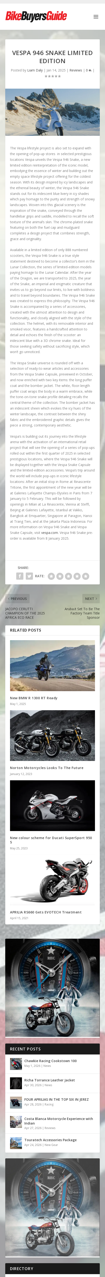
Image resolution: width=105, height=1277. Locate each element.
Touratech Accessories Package (50, 1140)
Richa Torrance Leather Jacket (49, 1080)
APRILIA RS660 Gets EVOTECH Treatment (46, 912)
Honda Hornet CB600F (28, 1185)
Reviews (75, 70)
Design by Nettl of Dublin (73, 1218)
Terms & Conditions (77, 1224)
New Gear (51, 1145)
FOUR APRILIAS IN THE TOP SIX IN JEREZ (56, 1099)
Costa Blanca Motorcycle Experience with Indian (58, 1120)
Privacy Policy (22, 1224)
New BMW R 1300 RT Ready (34, 698)
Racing (49, 1104)
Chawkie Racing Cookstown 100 (50, 1061)
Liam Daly (35, 70)
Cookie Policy (47, 1224)
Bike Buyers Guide (35, 1218)
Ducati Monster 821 (26, 1197)
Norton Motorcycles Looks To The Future (46, 767)
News (47, 1066)
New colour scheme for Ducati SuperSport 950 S (51, 840)
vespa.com (49, 532)
